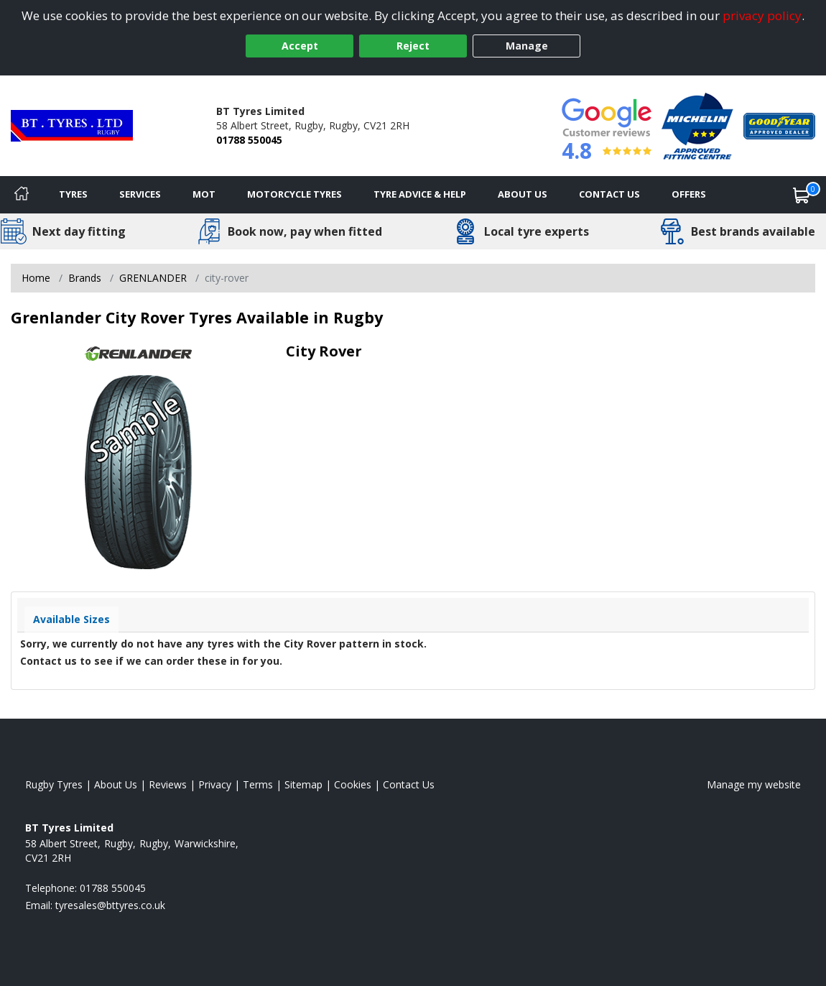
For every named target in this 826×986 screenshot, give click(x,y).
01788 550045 (249, 140)
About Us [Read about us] (115, 784)
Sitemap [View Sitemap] (303, 784)
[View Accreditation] (697, 125)
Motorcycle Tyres (294, 194)
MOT (203, 194)
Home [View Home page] (36, 278)
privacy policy (762, 15)
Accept (300, 45)
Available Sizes (71, 619)
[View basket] (801, 194)
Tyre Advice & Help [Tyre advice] (419, 194)
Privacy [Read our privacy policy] (214, 784)
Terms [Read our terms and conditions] (258, 784)
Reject (413, 45)
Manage (527, 45)
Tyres (73, 194)
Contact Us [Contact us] (609, 194)
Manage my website (754, 784)
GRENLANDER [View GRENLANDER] (153, 278)
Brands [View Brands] (84, 278)
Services (140, 194)
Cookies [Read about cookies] (352, 784)
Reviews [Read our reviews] (168, 784)
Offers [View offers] (689, 194)
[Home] (21, 194)
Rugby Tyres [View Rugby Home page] (54, 784)
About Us (522, 194)
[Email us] (110, 905)
